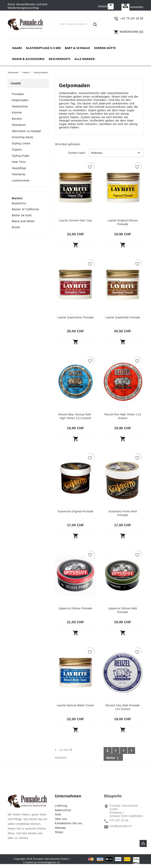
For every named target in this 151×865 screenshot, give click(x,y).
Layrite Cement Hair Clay (75, 220)
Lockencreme (20, 180)
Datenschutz (63, 810)
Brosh (16, 227)
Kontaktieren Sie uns (68, 823)
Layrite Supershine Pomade (75, 317)
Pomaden (18, 94)
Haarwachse (20, 106)
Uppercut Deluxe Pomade (75, 608)
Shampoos (19, 124)
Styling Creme (21, 143)
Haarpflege (19, 168)
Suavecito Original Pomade (75, 511)
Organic (17, 149)
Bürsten (17, 118)
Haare (17, 48)
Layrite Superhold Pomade (122, 317)
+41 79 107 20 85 (131, 18)
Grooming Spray (22, 137)
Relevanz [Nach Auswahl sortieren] (116, 152)
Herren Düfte (105, 48)
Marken (17, 198)
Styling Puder (20, 155)
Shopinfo (113, 796)
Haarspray (18, 174)
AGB (58, 814)
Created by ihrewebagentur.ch (41, 862)
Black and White (23, 221)
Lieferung (61, 805)
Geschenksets (59, 59)
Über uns (61, 819)
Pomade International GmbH (50, 858)
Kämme (17, 112)
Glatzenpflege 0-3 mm (43, 48)
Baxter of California (25, 209)
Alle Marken (85, 59)
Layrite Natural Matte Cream (75, 705)
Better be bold (21, 215)
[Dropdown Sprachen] (106, 6)
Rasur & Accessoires (28, 59)
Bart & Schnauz (77, 48)
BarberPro (19, 203)
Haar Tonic (19, 161)
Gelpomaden (20, 100)
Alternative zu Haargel (26, 131)
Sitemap (60, 827)
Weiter (113, 758)
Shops (59, 832)
